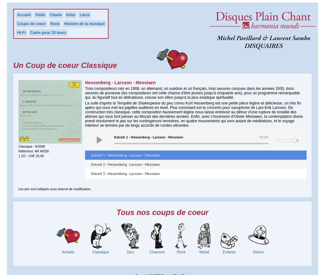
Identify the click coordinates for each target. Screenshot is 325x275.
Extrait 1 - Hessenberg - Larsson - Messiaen (125, 155)
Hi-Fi (21, 32)
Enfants (229, 252)
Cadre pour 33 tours (48, 32)
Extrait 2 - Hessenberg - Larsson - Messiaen (125, 164)
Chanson (157, 252)
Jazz (130, 252)
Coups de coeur (31, 24)
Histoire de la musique (84, 24)
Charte (56, 15)
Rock (55, 24)
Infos (71, 15)
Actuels (68, 252)
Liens (85, 15)
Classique (100, 252)
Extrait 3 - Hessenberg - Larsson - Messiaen (125, 173)
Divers (258, 252)
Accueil (24, 15)
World (204, 252)
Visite (40, 15)
